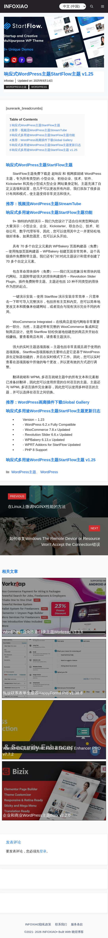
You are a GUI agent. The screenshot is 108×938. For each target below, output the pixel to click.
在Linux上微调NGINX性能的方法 (37, 506)
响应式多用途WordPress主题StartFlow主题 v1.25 (51, 460)
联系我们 (61, 924)
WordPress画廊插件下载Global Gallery (53, 402)
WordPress (39, 87)
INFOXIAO (16, 6)
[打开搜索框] (91, 6)
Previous (17, 496)
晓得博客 (78, 931)
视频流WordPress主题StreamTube (49, 204)
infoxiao (8, 80)
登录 (43, 851)
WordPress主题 (16, 87)
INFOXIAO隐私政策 (38, 924)
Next (94, 528)
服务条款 (77, 924)
